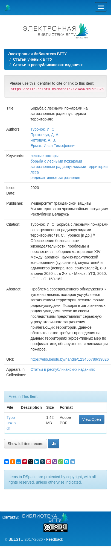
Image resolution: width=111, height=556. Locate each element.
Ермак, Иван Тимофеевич (53, 145)
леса (34, 172)
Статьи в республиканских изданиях (48, 65)
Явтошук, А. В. (43, 140)
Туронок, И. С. (42, 129)
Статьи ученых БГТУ (32, 59)
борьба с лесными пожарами (56, 161)
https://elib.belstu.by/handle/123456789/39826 (69, 359)
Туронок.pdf (11, 423)
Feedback (54, 539)
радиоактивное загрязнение (55, 177)
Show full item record (25, 444)
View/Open (91, 419)
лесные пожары (44, 156)
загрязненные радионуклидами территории (68, 166)
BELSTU (15, 539)
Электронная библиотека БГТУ (37, 54)
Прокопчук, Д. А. (44, 135)
